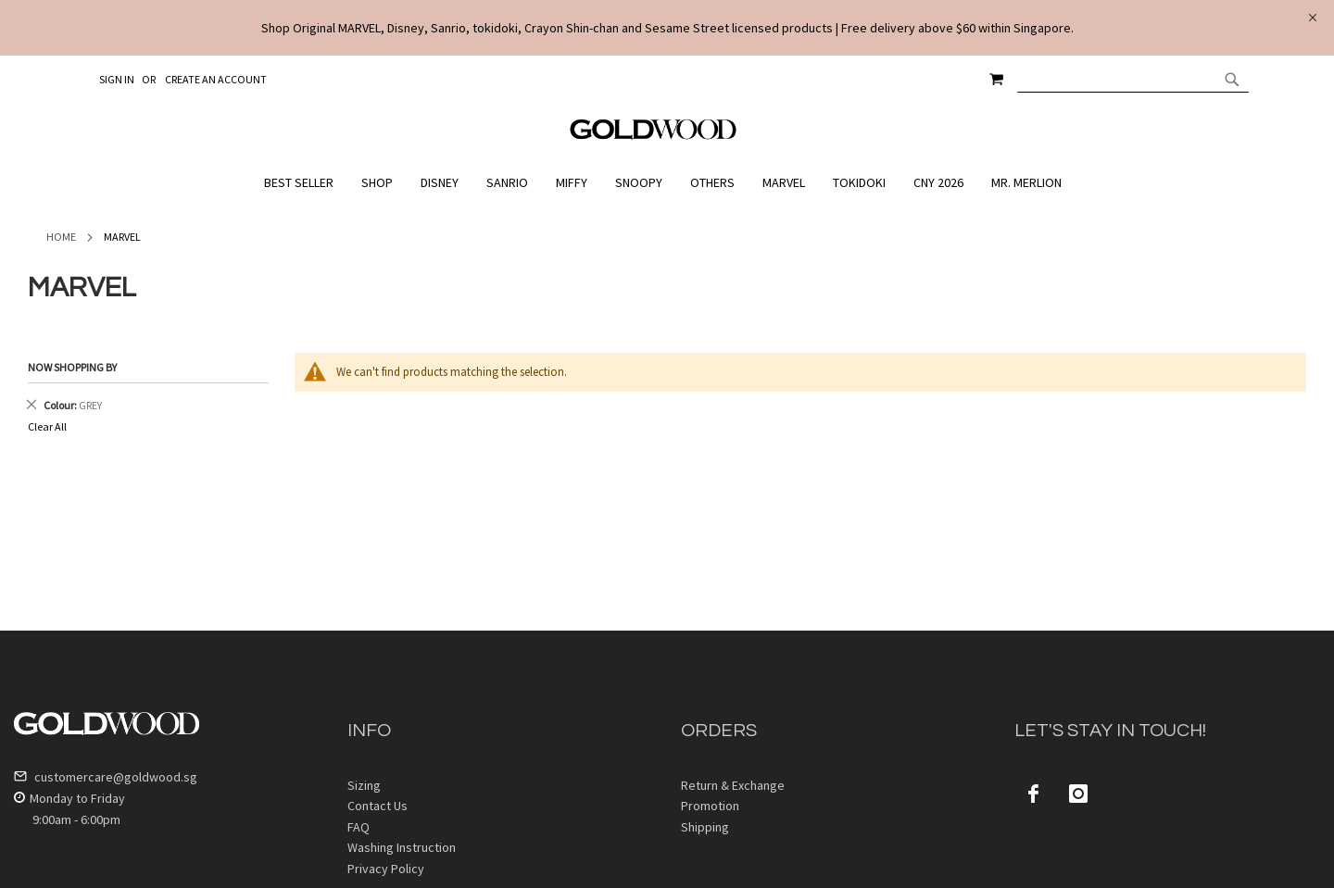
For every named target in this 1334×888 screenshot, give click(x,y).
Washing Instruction (401, 847)
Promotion (710, 805)
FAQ (358, 827)
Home (61, 237)
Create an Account (216, 79)
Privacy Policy (385, 868)
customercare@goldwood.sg (105, 777)
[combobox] (1133, 79)
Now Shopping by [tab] (72, 367)
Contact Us (377, 805)
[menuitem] (303, 183)
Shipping (705, 827)
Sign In (116, 79)
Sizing (364, 785)
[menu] (667, 183)
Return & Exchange (733, 785)
